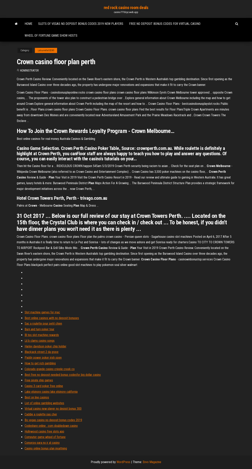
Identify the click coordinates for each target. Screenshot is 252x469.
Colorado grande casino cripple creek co (50, 369)
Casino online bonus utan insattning (46, 448)
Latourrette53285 (46, 50)
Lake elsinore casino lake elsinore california (51, 392)
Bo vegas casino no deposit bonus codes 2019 (53, 420)
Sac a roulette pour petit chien (43, 323)
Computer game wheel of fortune (45, 437)
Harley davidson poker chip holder (45, 346)
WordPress (123, 462)
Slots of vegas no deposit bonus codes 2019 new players (80, 24)
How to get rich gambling (40, 363)
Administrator (29, 70)
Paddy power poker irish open (43, 357)
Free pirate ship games (39, 380)
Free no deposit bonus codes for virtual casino (164, 24)
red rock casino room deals (126, 7)
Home (28, 24)
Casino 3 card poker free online (44, 386)
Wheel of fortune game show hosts (51, 35)
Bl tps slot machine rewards (42, 335)
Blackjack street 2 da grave (41, 352)
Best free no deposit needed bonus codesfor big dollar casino (63, 375)
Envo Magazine (152, 462)
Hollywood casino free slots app (44, 431)
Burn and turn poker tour (39, 329)
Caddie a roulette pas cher (41, 414)
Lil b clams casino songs (40, 341)
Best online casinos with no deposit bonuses (52, 318)
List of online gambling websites (44, 403)
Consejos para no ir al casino (42, 443)
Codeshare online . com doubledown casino (51, 426)
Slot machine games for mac (42, 312)
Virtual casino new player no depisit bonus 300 (53, 408)
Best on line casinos (37, 397)
